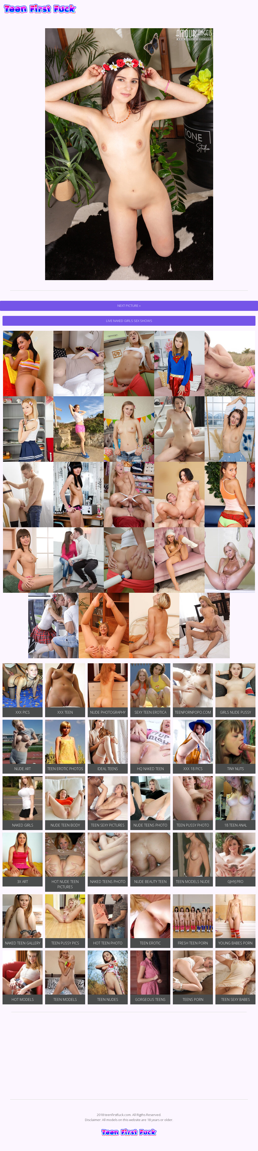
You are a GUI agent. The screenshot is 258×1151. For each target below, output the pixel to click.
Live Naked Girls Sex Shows (129, 320)
